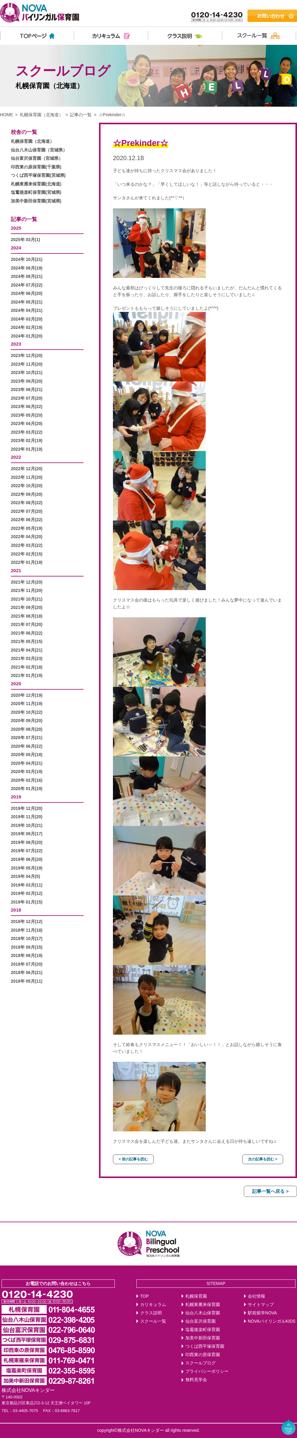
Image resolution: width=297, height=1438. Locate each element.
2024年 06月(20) (26, 293)
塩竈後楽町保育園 (202, 1329)
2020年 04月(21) (26, 763)
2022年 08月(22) (26, 502)
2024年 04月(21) (26, 310)
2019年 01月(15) (26, 902)
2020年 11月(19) (26, 703)
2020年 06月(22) (26, 746)
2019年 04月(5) (25, 876)
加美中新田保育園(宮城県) (36, 201)
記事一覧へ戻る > (270, 1191)
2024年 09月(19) (26, 268)
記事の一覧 (81, 114)
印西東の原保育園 (202, 1354)
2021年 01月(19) (26, 675)
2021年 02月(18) (26, 667)
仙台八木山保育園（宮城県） (39, 150)
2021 (16, 570)
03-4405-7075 (25, 1410)
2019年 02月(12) (26, 893)
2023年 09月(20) (26, 381)
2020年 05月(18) (26, 754)
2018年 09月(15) (26, 947)
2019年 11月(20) (26, 817)
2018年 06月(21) (26, 972)
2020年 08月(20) (26, 729)
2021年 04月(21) (26, 650)
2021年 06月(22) (26, 633)
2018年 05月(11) (26, 981)
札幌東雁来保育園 (202, 1304)
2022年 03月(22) (26, 545)
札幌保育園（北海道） (41, 114)
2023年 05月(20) (26, 415)
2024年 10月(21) (26, 259)
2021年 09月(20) (26, 607)
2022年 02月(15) (26, 554)
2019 (16, 796)
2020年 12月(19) (26, 695)
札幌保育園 (196, 1296)
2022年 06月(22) (26, 519)
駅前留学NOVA (262, 1313)
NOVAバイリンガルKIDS (271, 1321)
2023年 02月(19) (26, 440)
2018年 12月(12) (26, 921)
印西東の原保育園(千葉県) (36, 167)
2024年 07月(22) (26, 285)
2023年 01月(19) (26, 449)
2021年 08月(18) (26, 616)
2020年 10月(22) (26, 712)
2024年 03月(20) (26, 319)
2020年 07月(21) (26, 737)
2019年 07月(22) (26, 851)
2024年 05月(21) (26, 302)
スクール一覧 (153, 1321)
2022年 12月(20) (26, 468)
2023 (16, 344)
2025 (16, 228)
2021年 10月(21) (26, 599)
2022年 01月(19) (26, 562)
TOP (144, 1296)
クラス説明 (151, 1313)
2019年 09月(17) (26, 834)
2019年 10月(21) (26, 825)
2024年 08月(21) (26, 276)
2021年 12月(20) (26, 582)
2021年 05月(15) (26, 641)
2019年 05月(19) (26, 868)
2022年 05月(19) (26, 528)
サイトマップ (261, 1304)
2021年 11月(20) (26, 590)
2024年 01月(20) (26, 336)
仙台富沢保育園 (200, 1321)
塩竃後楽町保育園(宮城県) (36, 192)
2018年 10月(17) (26, 938)
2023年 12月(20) (26, 355)
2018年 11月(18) (26, 930)
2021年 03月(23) (26, 658)
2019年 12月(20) (26, 808)
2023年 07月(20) (26, 398)
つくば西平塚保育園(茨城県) (38, 175)
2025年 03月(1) (25, 239)
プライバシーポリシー (207, 1371)
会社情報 (256, 1296)
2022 (16, 457)
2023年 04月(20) (26, 423)
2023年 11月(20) (26, 364)
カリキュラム (153, 1304)
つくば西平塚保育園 (204, 1346)
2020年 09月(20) (26, 720)
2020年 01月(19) (26, 788)
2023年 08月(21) (26, 389)
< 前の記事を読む (133, 1159)
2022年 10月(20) (26, 485)
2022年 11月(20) (26, 477)
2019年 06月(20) (26, 859)
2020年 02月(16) (26, 780)
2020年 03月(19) (26, 771)
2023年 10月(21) (26, 372)
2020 (16, 683)
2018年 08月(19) (26, 955)
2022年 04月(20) (26, 536)
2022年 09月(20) (26, 494)
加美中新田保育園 (202, 1338)
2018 (16, 910)
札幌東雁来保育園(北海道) (36, 184)
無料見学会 (196, 1379)
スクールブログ (200, 1363)
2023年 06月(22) (26, 406)
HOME (6, 114)
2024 (16, 247)
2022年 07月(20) (26, 511)
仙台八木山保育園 (202, 1313)
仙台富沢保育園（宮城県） (37, 158)
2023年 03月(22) (26, 432)
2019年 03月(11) (26, 885)
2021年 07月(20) (26, 624)
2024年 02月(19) (26, 327)
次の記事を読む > (262, 1159)
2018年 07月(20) (26, 964)
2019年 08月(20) (26, 842)
